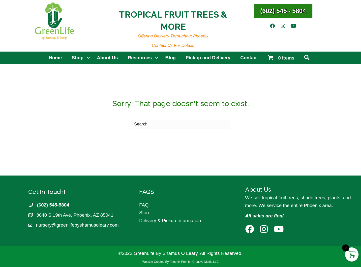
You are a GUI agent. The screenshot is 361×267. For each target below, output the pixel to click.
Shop (78, 57)
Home (55, 57)
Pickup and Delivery (208, 57)
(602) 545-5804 (53, 205)
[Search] (180, 124)
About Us (107, 57)
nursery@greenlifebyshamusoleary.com (77, 225)
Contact (249, 57)
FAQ (144, 205)
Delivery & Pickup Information (170, 220)
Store (144, 212)
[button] (283, 11)
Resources (140, 57)
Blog (170, 57)
